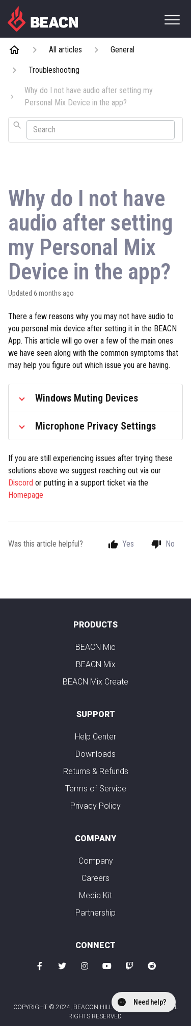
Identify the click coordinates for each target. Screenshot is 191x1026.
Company (95, 861)
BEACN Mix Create (95, 682)
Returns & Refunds (95, 771)
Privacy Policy (95, 806)
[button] (171, 19)
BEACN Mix (96, 664)
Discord (21, 483)
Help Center (95, 737)
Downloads (95, 754)
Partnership (95, 913)
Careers (95, 878)
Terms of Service (95, 788)
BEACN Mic (95, 647)
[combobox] (95, 129)
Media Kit (95, 895)
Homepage (25, 495)
